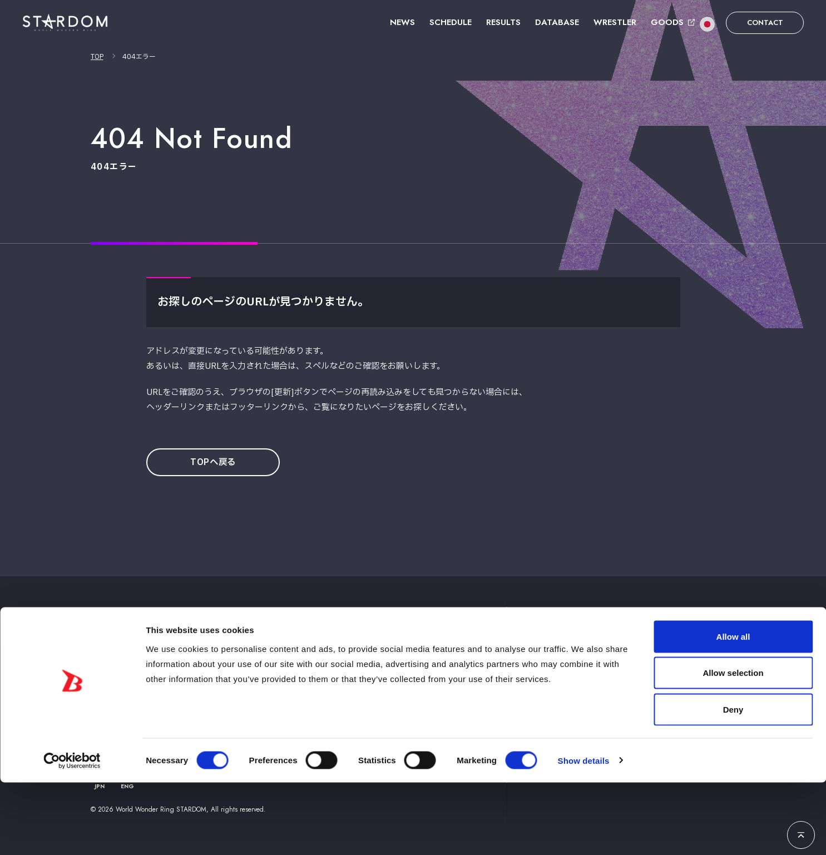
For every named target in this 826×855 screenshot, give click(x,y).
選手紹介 (535, 635)
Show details (584, 833)
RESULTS (503, 22)
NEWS (402, 22)
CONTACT (765, 22)
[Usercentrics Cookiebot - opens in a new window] (72, 833)
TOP (97, 57)
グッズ (583, 635)
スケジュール (423, 635)
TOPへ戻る (217, 462)
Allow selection (733, 745)
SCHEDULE (450, 22)
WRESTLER (614, 22)
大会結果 (483, 635)
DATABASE (557, 22)
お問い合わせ (670, 635)
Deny (733, 782)
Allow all (733, 709)
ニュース (362, 635)
